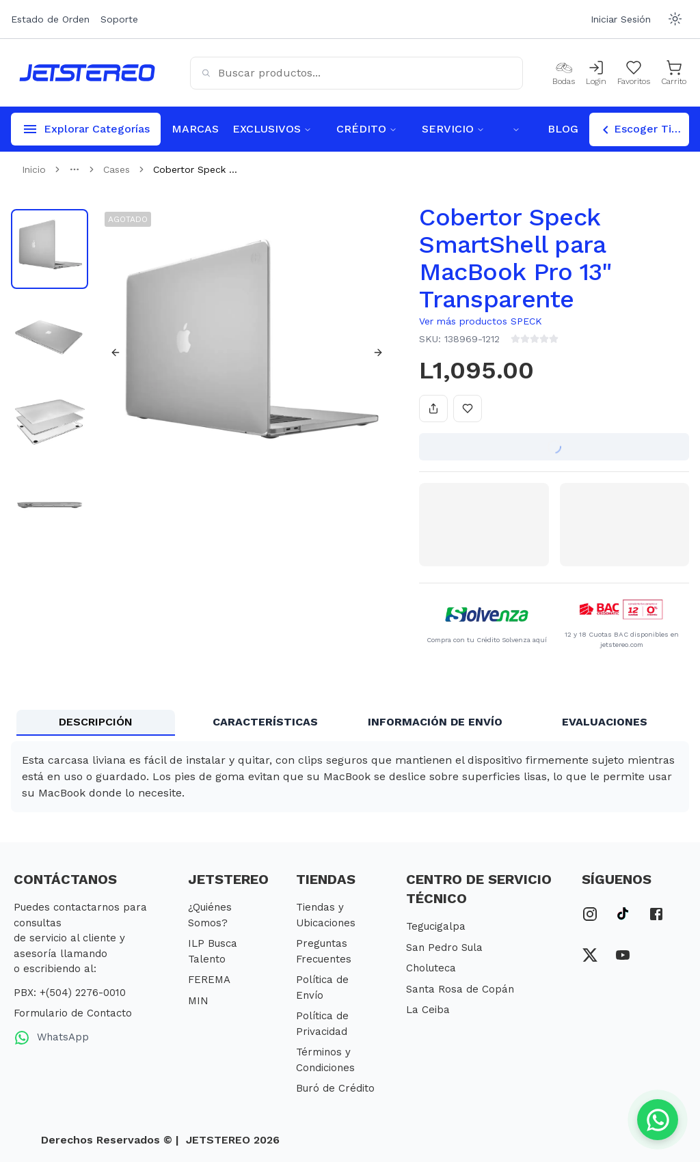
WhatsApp (51, 1037)
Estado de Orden (50, 19)
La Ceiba (428, 1010)
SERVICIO (453, 128)
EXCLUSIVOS (272, 128)
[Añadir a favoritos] (467, 408)
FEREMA (209, 979)
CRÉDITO (366, 128)
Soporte (119, 19)
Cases (116, 169)
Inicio (34, 169)
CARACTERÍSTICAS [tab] (265, 721)
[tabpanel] (350, 776)
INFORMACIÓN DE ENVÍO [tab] (435, 721)
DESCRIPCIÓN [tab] (96, 721)
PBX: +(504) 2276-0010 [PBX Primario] (70, 992)
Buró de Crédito (335, 1088)
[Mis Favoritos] (633, 73)
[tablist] (350, 723)
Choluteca (431, 968)
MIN (198, 1001)
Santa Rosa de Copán (460, 989)
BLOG (563, 128)
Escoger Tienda (643, 130)
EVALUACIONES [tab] (604, 721)
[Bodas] (563, 73)
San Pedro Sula (444, 947)
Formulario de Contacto (73, 1013)
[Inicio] (87, 72)
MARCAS (195, 128)
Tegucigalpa (436, 926)
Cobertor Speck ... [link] (195, 169)
